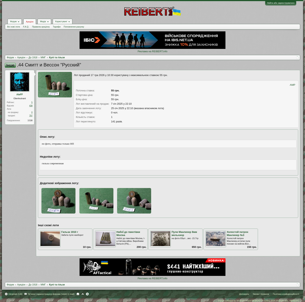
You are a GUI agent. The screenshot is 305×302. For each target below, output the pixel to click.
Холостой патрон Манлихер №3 (237, 233)
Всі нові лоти (13, 27)
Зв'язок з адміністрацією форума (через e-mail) (51, 294)
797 (30, 116)
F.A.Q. (26, 27)
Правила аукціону (41, 27)
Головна (77, 294)
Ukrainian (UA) (15, 294)
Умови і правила (261, 294)
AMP (292, 84)
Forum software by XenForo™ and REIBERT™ (258, 300)
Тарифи (57, 27)
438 (30, 106)
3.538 (30, 120)
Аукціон (29, 21)
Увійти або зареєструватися (280, 3)
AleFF (19, 94)
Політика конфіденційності (286, 294)
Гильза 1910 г (69, 231)
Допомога (244, 294)
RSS (87, 294)
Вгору (82, 294)
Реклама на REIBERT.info (152, 51)
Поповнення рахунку (74, 27)
